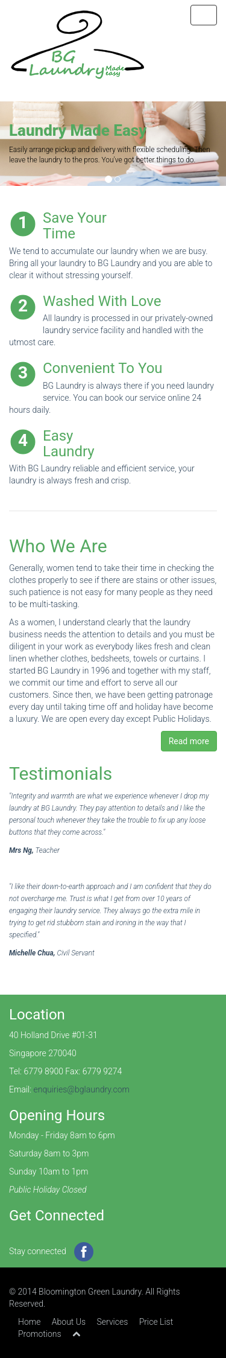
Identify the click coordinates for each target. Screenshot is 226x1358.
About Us (69, 1322)
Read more (189, 741)
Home (29, 1322)
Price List (156, 1322)
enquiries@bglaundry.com (82, 1089)
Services (112, 1322)
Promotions (39, 1334)
